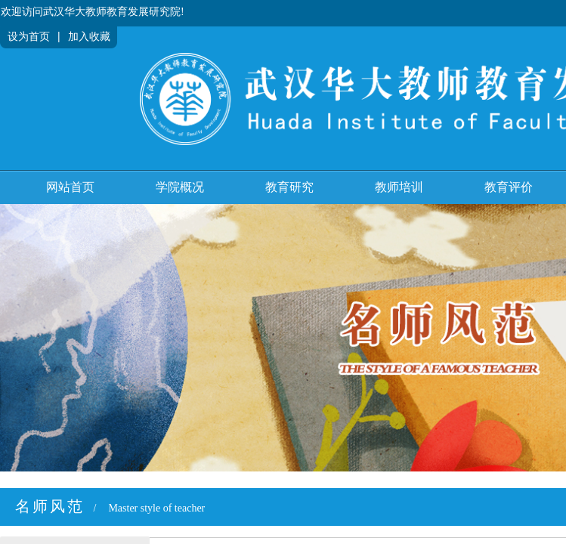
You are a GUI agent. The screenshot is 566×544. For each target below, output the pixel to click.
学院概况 (180, 187)
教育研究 (289, 187)
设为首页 (29, 36)
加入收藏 (89, 36)
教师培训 (399, 187)
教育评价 (508, 187)
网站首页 (70, 187)
